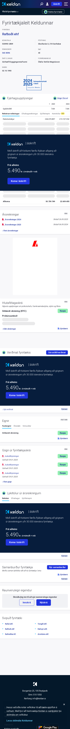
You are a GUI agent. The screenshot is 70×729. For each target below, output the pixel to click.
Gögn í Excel (60, 98)
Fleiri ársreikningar (10, 231)
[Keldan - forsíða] (11, 4)
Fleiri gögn (7, 482)
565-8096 (6, 53)
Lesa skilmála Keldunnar (19, 720)
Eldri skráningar (9, 329)
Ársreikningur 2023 (11, 225)
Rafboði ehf (10, 34)
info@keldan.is (39, 698)
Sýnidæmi (63, 329)
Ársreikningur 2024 (11, 219)
